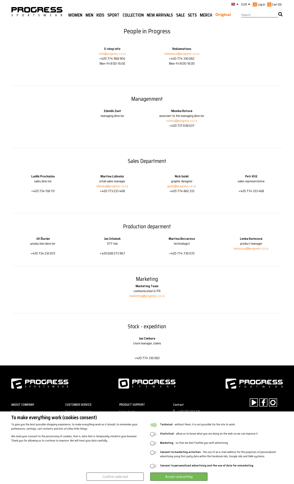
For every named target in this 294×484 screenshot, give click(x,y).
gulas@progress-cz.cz (181, 186)
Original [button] (223, 15)
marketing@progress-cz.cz (147, 295)
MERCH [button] (206, 15)
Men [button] (89, 15)
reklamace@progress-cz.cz (181, 53)
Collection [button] (133, 15)
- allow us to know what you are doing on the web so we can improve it (209, 433)
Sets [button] (192, 15)
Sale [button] (180, 15)
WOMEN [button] (75, 15)
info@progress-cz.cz (112, 53)
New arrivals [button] (160, 15)
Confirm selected (115, 477)
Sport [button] (113, 15)
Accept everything (179, 477)
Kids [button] (100, 15)
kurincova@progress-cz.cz (251, 248)
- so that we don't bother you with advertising (194, 443)
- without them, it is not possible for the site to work (197, 424)
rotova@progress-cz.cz (181, 120)
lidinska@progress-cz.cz (112, 186)
